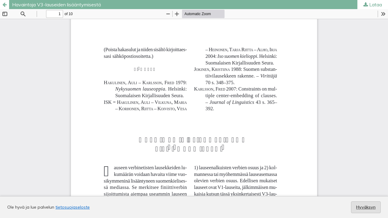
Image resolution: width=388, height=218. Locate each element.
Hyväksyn (366, 207)
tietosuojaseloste (72, 207)
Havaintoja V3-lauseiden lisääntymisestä (56, 5)
